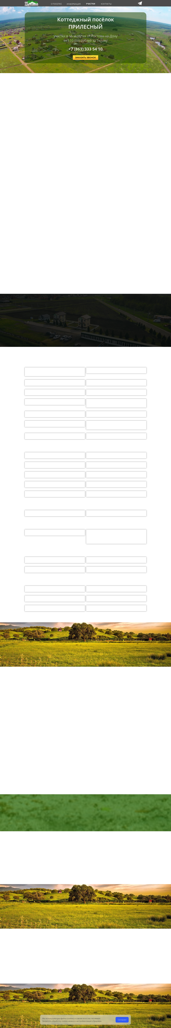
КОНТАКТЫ (106, 4)
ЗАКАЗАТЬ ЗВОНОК (85, 57)
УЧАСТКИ (90, 4)
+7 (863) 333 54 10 (86, 49)
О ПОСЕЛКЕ (56, 4)
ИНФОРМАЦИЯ (74, 4)
